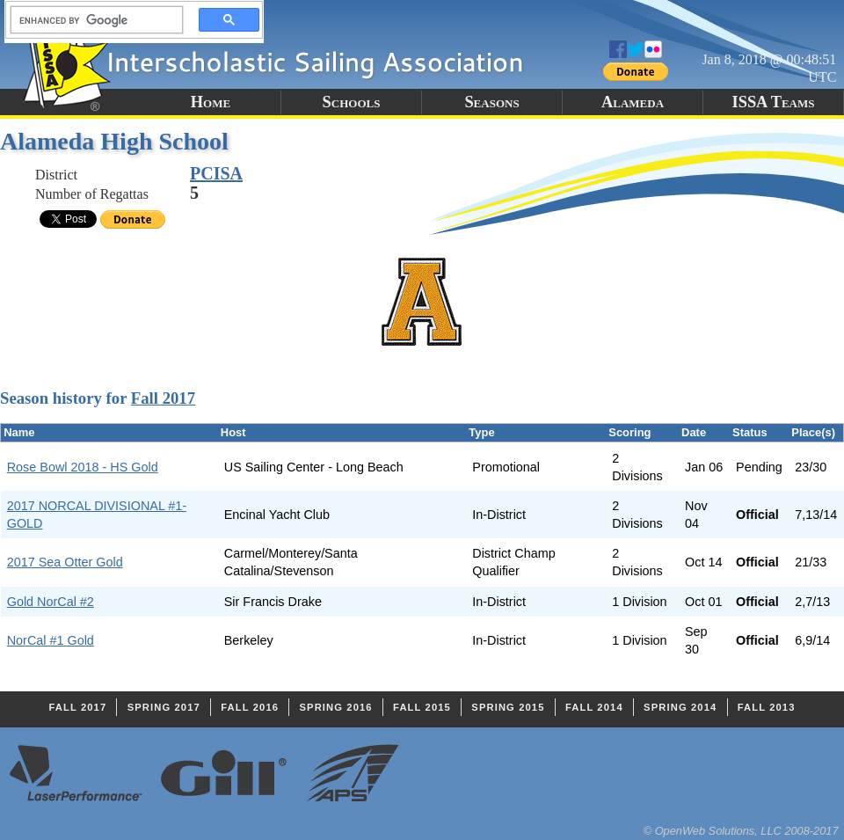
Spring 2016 (335, 707)
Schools (352, 102)
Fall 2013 (767, 707)
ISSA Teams (773, 102)
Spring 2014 (680, 707)
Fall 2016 (250, 707)
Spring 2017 (163, 707)
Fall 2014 (594, 707)
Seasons (491, 102)
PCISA (216, 173)
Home (210, 102)
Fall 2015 (422, 707)
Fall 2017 (163, 398)
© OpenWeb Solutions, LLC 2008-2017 (741, 830)
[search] (91, 20)
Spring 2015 (507, 707)
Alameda (632, 102)
